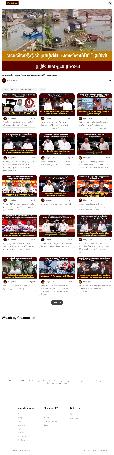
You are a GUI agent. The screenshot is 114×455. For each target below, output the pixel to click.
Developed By (20, 450)
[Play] (57, 40)
